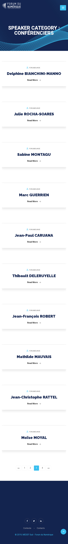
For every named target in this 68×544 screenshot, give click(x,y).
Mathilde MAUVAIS (34, 356)
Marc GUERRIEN (34, 195)
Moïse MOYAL (34, 437)
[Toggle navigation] (63, 7)
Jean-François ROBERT (34, 316)
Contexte (27, 528)
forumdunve (34, 68)
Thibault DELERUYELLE (34, 276)
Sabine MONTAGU (34, 154)
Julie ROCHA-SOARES (34, 114)
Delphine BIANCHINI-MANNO (34, 73)
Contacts (41, 528)
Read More (34, 80)
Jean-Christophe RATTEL (34, 397)
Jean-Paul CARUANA (34, 235)
